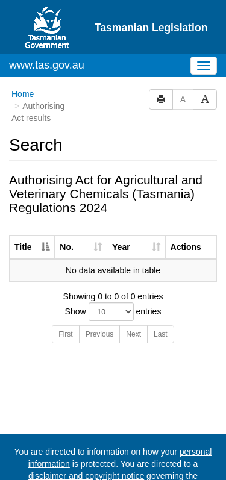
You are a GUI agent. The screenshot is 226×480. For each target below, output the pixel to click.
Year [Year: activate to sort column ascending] (121, 200)
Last (161, 288)
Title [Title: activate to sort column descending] (23, 200)
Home (22, 47)
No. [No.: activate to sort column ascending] (67, 200)
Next (133, 288)
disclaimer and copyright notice (86, 429)
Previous (100, 288)
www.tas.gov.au (46, 19)
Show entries (113, 265)
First (65, 288)
